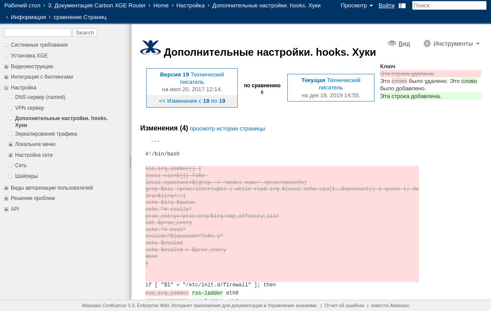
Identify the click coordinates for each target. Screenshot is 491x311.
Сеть (21, 165)
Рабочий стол (22, 5)
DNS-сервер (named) (40, 97)
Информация (28, 17)
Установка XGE (29, 56)
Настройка (190, 5)
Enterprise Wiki (153, 305)
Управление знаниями (292, 305)
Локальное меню (35, 144)
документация (246, 305)
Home (161, 5)
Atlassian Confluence (104, 305)
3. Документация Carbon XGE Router (96, 5)
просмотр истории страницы (227, 128)
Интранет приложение (196, 305)
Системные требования (39, 45)
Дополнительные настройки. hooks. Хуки (266, 5)
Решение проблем (33, 198)
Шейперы (26, 176)
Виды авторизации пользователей (52, 188)
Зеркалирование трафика (46, 134)
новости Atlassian (390, 305)
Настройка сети (34, 155)
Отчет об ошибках (344, 305)
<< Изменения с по (192, 101)
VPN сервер (29, 108)
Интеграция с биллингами (42, 77)
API (15, 209)
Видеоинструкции (32, 66)
